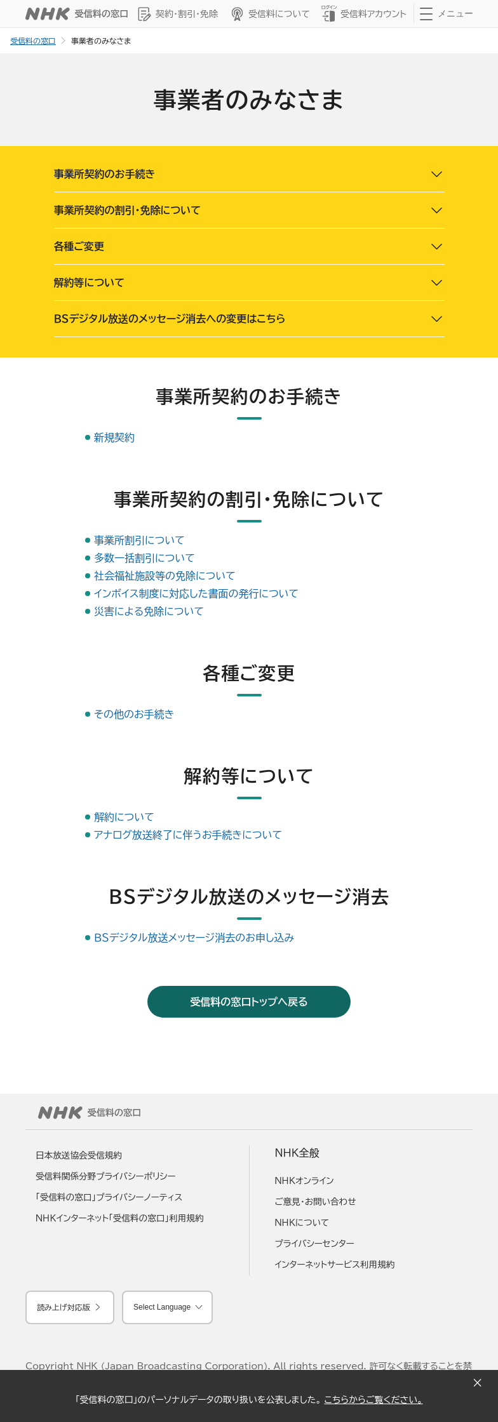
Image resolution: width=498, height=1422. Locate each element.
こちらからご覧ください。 (373, 1399)
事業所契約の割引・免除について (127, 210)
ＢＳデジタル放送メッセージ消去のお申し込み (194, 938)
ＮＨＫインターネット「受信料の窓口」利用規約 (120, 1218)
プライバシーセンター (314, 1243)
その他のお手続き (134, 714)
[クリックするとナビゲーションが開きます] (446, 14)
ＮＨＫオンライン (304, 1180)
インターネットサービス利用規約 (335, 1264)
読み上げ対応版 (63, 1307)
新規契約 (114, 437)
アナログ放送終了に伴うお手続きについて (188, 835)
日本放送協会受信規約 (79, 1155)
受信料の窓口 (33, 40)
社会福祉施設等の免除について (165, 576)
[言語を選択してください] (167, 1307)
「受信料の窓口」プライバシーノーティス (109, 1197)
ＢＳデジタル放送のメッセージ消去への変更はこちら (170, 319)
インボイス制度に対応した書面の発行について (196, 593)
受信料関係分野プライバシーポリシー (106, 1176)
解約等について (89, 282)
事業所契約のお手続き (105, 174)
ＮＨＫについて (302, 1222)
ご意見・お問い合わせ (315, 1201)
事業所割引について (139, 540)
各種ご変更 (79, 246)
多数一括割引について (144, 558)
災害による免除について (149, 611)
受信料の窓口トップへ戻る (248, 1002)
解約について (124, 817)
